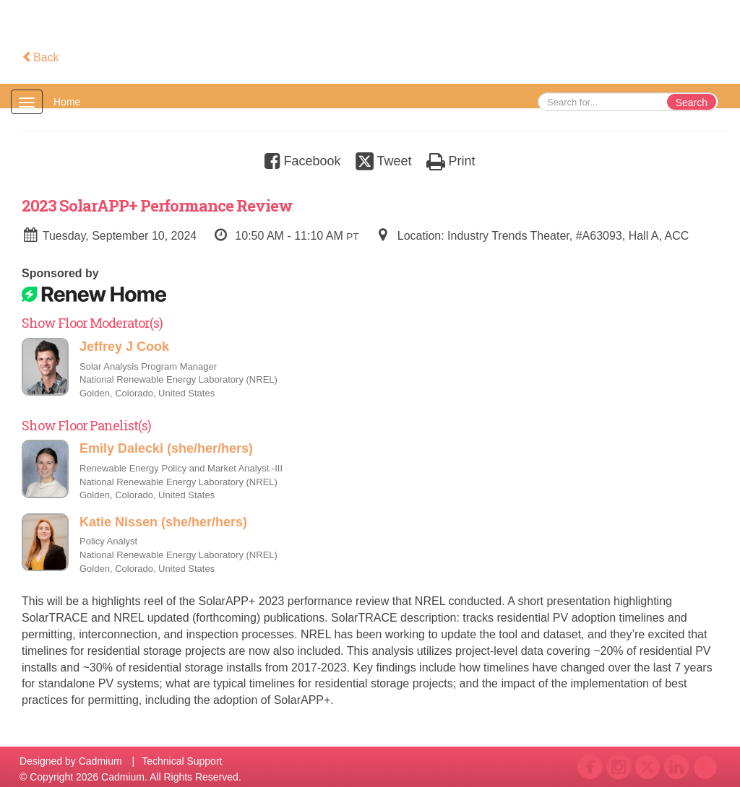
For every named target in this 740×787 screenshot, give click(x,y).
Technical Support (182, 761)
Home (66, 102)
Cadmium (100, 761)
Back (40, 57)
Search (691, 102)
